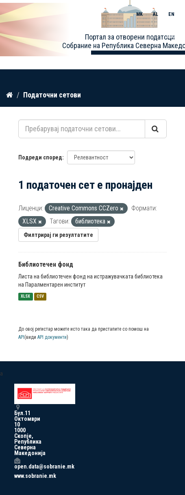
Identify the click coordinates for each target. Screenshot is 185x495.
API (21, 337)
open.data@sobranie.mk (17, 463)
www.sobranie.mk (17, 476)
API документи (52, 337)
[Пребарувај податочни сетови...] (81, 128)
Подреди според (40, 157)
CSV (40, 296)
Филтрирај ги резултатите (58, 235)
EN (171, 14)
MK (139, 14)
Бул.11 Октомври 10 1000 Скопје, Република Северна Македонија (17, 430)
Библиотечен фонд (45, 264)
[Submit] (156, 128)
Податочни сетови (52, 95)
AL (155, 14)
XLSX (25, 296)
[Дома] (9, 95)
